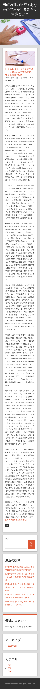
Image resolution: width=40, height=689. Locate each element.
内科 (10, 665)
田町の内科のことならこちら (16, 520)
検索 (7, 538)
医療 (9, 80)
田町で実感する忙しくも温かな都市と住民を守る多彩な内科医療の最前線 (19, 577)
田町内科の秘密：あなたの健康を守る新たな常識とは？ (20, 9)
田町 (13, 80)
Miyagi (25, 78)
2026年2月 (12, 646)
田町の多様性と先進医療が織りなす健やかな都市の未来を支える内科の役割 (19, 587)
